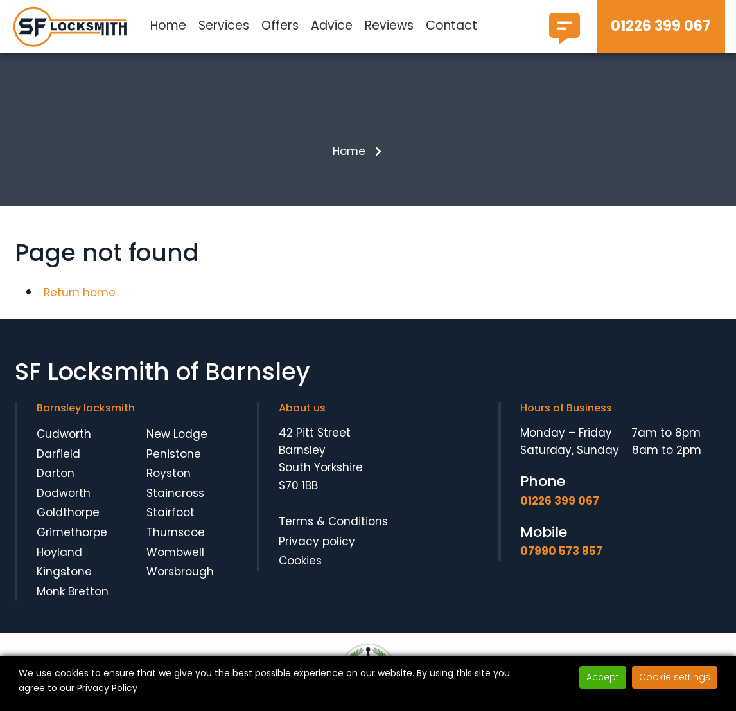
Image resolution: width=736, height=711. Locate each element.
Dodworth (64, 493)
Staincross (175, 493)
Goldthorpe (68, 513)
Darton (55, 473)
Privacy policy (317, 541)
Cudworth (64, 434)
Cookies (300, 560)
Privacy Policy (107, 687)
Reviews (389, 25)
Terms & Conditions (333, 521)
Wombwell (175, 552)
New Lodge (176, 434)
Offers (280, 25)
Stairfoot (170, 513)
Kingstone (64, 571)
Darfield (58, 454)
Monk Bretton (73, 591)
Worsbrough (180, 571)
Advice (332, 25)
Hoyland (59, 552)
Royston (168, 473)
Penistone (173, 454)
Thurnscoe (175, 532)
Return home (80, 292)
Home (168, 25)
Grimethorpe (72, 532)
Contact (451, 25)
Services (223, 25)
